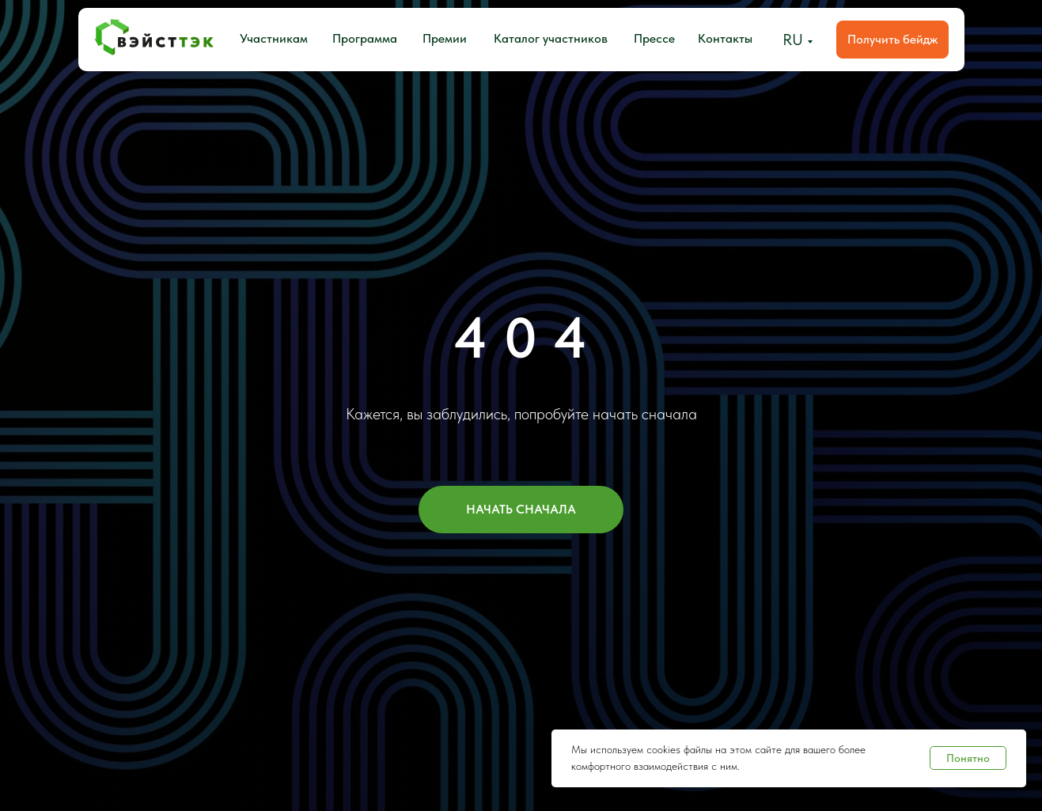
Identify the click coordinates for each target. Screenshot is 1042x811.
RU (792, 39)
